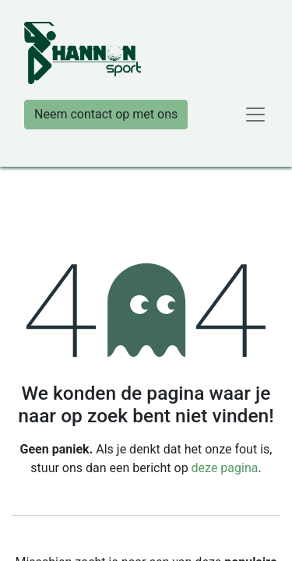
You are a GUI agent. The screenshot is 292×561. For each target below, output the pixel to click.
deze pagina (225, 467)
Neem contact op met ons (106, 114)
